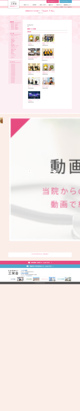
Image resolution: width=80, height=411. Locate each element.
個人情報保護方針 (29, 128)
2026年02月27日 (33, 40)
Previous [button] (29, 98)
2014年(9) (13, 79)
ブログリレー (13, 48)
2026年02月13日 (47, 54)
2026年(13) (13, 64)
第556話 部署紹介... (15, 25)
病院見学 (12, 39)
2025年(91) (13, 65)
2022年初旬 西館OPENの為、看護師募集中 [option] (40, 107)
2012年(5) (13, 82)
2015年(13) (13, 78)
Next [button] (54, 98)
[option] (40, 98)
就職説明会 (13, 40)
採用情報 (12, 41)
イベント (12, 36)
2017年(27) (13, 75)
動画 (12, 52)
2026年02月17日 (33, 54)
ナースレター (13, 54)
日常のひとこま (14, 47)
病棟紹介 (12, 50)
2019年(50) (13, 73)
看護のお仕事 (13, 49)
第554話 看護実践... (15, 27)
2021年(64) (13, 70)
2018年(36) (13, 74)
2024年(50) (13, 66)
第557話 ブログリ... (15, 23)
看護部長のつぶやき (14, 45)
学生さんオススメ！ (14, 35)
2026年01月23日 (61, 69)
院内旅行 (12, 53)
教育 (12, 43)
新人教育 (12, 44)
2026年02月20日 (61, 40)
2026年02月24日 (47, 40)
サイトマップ (23, 128)
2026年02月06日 (33, 69)
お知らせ (12, 57)
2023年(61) (13, 68)
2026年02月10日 (61, 54)
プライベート (13, 56)
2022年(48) (13, 69)
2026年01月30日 (47, 69)
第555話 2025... (14, 26)
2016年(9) (13, 77)
